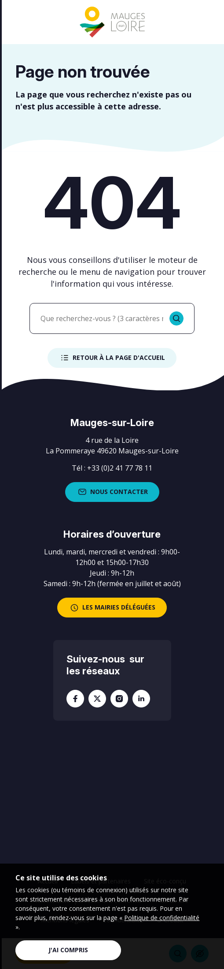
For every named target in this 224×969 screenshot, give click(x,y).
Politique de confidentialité (161, 917)
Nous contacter (112, 492)
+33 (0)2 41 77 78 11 (119, 468)
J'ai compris (68, 950)
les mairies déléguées (112, 608)
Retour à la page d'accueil (112, 357)
